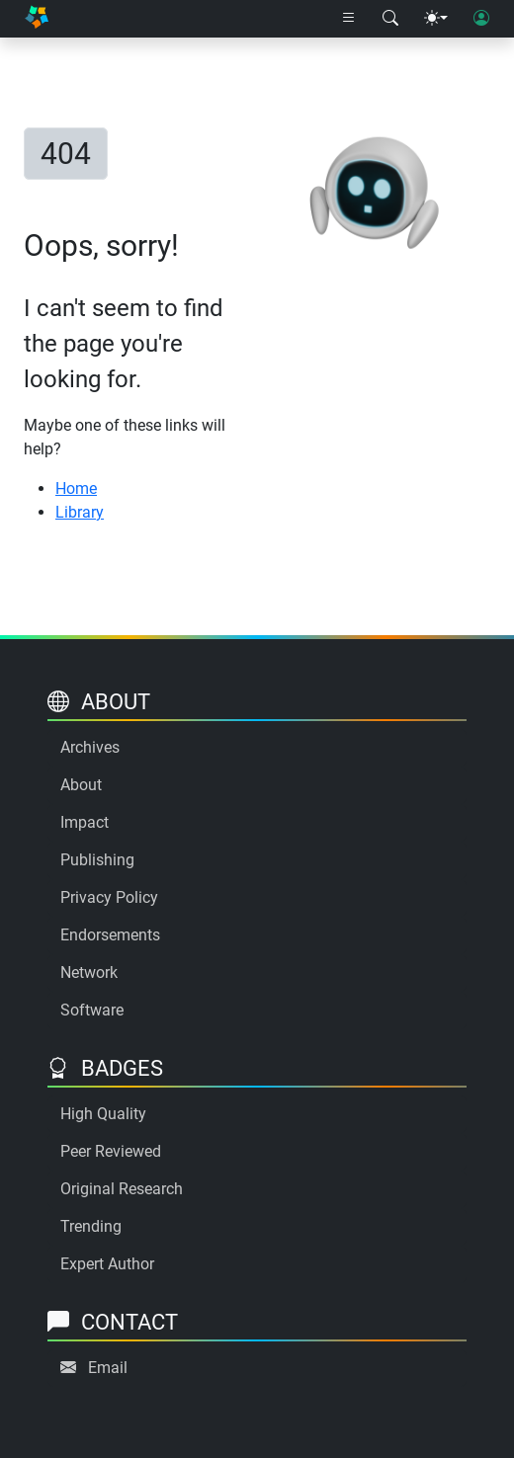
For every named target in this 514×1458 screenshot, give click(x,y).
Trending (91, 1226)
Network (89, 972)
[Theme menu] (436, 19)
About (81, 784)
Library (79, 512)
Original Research (121, 1188)
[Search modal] (390, 19)
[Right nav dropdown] (349, 19)
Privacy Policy (109, 897)
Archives (90, 747)
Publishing (97, 859)
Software (92, 1010)
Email (108, 1367)
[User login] (481, 19)
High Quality (103, 1113)
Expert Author (107, 1264)
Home (76, 488)
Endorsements (110, 935)
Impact (84, 822)
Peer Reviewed (110, 1151)
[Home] (36, 19)
